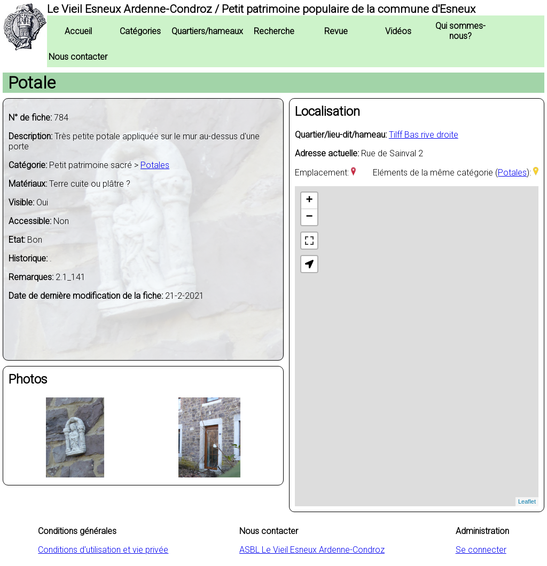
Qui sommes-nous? (460, 31)
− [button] (309, 217)
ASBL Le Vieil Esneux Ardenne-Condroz (312, 550)
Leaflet (527, 501)
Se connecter (481, 550)
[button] (309, 264)
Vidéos (398, 31)
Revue (336, 31)
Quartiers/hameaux (207, 31)
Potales (154, 165)
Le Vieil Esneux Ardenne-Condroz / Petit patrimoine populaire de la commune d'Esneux (261, 9)
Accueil (78, 31)
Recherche (274, 31)
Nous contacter (78, 57)
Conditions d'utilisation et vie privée (103, 550)
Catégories (140, 31)
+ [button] (309, 201)
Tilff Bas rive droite (423, 135)
